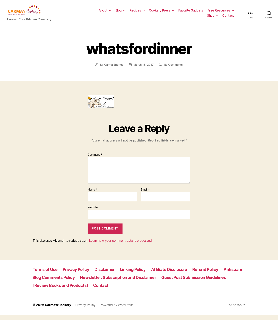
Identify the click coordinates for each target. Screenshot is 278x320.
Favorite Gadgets (221, 13)
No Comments (173, 70)
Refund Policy (212, 274)
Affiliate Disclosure (174, 274)
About (133, 13)
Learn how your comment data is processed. (120, 246)
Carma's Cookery (58, 310)
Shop (210, 18)
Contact (228, 18)
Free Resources (187, 18)
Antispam (42, 282)
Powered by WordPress (117, 310)
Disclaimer (108, 274)
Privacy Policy (78, 274)
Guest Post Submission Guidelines (66, 290)
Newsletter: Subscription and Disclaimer (146, 282)
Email (145, 195)
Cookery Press (190, 13)
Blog (149, 13)
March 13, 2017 (144, 70)
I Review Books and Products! (135, 290)
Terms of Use (46, 274)
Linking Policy (137, 274)
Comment (95, 160)
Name (92, 195)
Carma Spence (114, 70)
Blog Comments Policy (79, 282)
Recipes (166, 13)
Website (93, 212)
